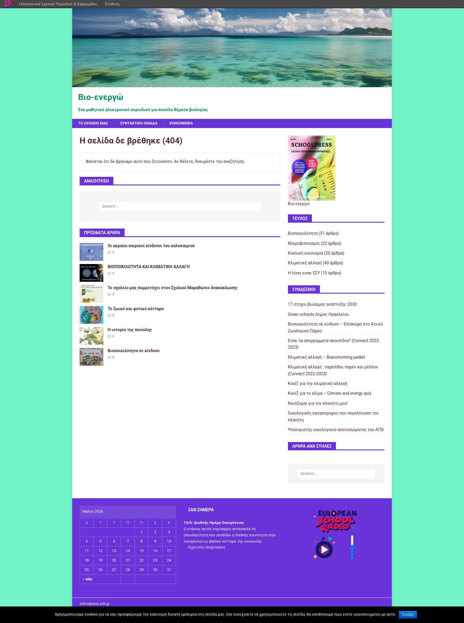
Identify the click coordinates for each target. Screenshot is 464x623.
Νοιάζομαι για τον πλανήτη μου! (318, 404)
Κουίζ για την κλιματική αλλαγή (317, 384)
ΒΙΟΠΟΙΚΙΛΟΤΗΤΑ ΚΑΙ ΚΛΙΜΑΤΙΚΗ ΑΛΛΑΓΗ (149, 267)
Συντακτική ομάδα (144, 123)
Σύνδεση (112, 4)
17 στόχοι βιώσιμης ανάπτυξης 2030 (322, 305)
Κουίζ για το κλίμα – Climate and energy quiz (329, 393)
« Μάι (88, 579)
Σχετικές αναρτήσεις (206, 548)
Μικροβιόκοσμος (304, 244)
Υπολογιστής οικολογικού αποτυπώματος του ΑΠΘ (336, 430)
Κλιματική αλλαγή (305, 263)
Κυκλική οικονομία (305, 253)
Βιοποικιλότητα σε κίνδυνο (134, 351)
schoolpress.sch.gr (94, 605)
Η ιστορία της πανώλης (130, 330)
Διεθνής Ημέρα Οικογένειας (219, 523)
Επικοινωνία (189, 123)
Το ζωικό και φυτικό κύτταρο (136, 309)
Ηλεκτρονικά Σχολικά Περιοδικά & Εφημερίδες (58, 4)
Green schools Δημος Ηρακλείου (318, 315)
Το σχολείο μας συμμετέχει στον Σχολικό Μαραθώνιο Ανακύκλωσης (173, 288)
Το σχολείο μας (94, 123)
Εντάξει (408, 615)
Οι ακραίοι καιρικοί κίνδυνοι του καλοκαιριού (151, 246)
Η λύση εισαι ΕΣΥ (304, 273)
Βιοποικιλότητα (303, 234)
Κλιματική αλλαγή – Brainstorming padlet (326, 357)
